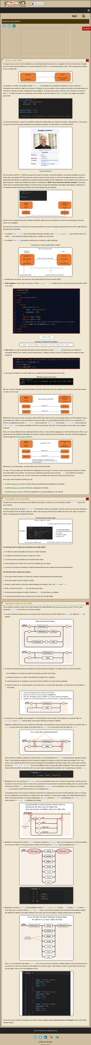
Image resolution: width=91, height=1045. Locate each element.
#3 (2, 601)
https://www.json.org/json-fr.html (62, 606)
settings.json (15, 487)
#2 (2, 497)
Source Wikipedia (45, 171)
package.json (15, 483)
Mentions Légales (45, 1042)
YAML (66, 93)
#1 (2, 59)
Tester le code (46, 336)
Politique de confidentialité (45, 1039)
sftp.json (14, 491)
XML (58, 93)
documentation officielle (23, 436)
